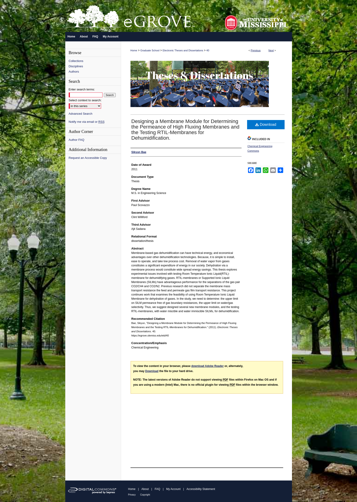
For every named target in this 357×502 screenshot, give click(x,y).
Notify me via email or (87, 121)
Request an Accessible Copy (88, 158)
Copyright (145, 494)
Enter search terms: (82, 89)
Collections (76, 61)
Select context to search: (85, 100)
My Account (173, 489)
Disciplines (76, 66)
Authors (74, 71)
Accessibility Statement (200, 489)
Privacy (132, 494)
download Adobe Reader (207, 366)
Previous (256, 50)
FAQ (157, 489)
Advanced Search (81, 113)
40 (207, 50)
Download (265, 124)
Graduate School (150, 50)
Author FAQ (76, 140)
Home (133, 50)
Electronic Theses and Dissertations (183, 50)
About (145, 489)
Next (271, 50)
